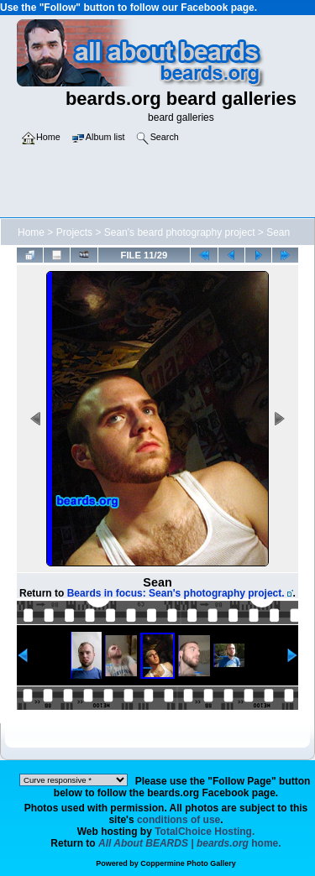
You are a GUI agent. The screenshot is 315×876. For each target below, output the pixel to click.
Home (31, 232)
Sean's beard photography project (179, 232)
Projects (74, 232)
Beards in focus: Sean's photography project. (176, 593)
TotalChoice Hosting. (205, 831)
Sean (278, 232)
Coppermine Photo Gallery (188, 863)
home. (189, 843)
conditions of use (178, 820)
